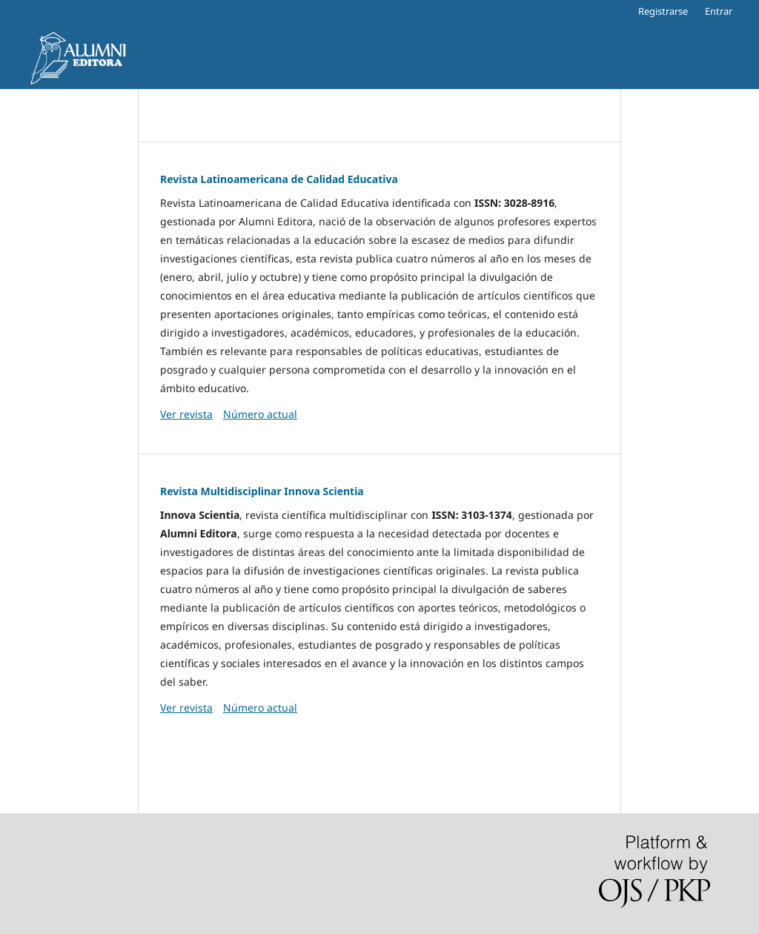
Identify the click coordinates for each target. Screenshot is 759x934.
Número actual (260, 414)
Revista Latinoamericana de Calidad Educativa (279, 179)
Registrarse (663, 11)
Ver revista (186, 414)
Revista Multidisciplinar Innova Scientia (262, 491)
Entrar (718, 11)
